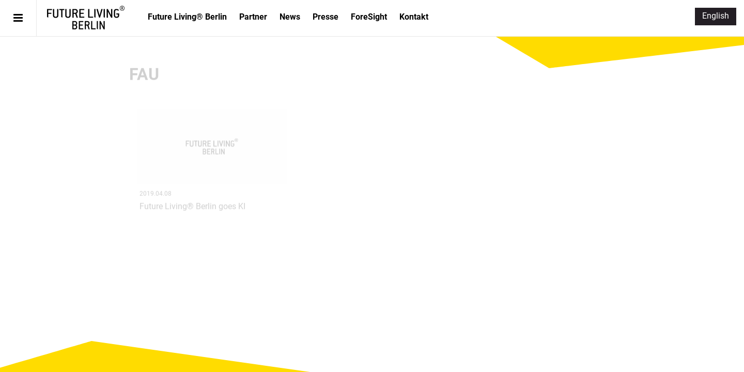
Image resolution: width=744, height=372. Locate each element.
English (715, 16)
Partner (253, 17)
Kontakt (413, 17)
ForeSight (369, 17)
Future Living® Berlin (86, 17)
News (290, 17)
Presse (325, 17)
